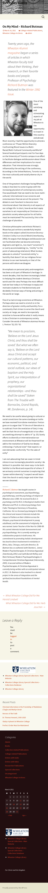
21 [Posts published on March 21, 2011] (7, 808)
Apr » (24, 815)
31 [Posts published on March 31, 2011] (17, 812)
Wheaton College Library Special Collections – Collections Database (17, 850)
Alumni (7, 742)
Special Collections (12, 769)
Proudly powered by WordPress (15, 888)
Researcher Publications (14, 766)
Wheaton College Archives (13, 33)
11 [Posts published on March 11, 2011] (21, 800)
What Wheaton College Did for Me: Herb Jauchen (25, 605)
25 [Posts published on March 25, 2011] (21, 808)
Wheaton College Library (14, 689)
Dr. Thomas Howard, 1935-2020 (14, 717)
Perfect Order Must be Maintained (16, 725)
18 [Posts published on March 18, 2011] (21, 804)
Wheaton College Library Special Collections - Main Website (17, 841)
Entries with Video (12, 762)
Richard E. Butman (10, 489)
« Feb (10, 815)
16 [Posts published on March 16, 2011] (14, 804)
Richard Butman (18, 85)
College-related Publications (31, 30)
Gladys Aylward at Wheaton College (16, 721)
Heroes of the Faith (10, 713)
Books (7, 746)
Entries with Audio (12, 758)
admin (29, 33)
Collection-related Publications (17, 750)
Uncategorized (11, 773)
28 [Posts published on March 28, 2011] (7, 812)
